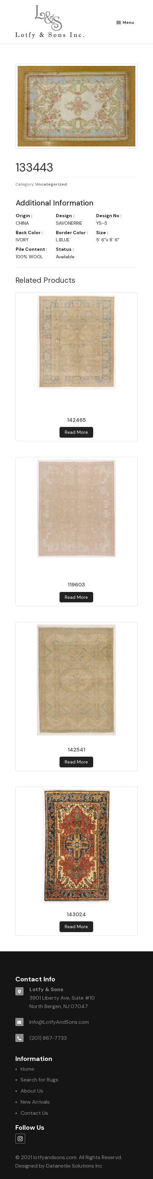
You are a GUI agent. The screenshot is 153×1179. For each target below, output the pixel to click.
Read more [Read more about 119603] (76, 597)
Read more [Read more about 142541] (76, 762)
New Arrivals (35, 1101)
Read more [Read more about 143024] (76, 927)
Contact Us (34, 1113)
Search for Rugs (39, 1079)
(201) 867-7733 (48, 1038)
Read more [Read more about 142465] (76, 432)
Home (27, 1069)
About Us (32, 1090)
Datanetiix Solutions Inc (74, 1165)
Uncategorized (51, 184)
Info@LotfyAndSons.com (59, 1022)
